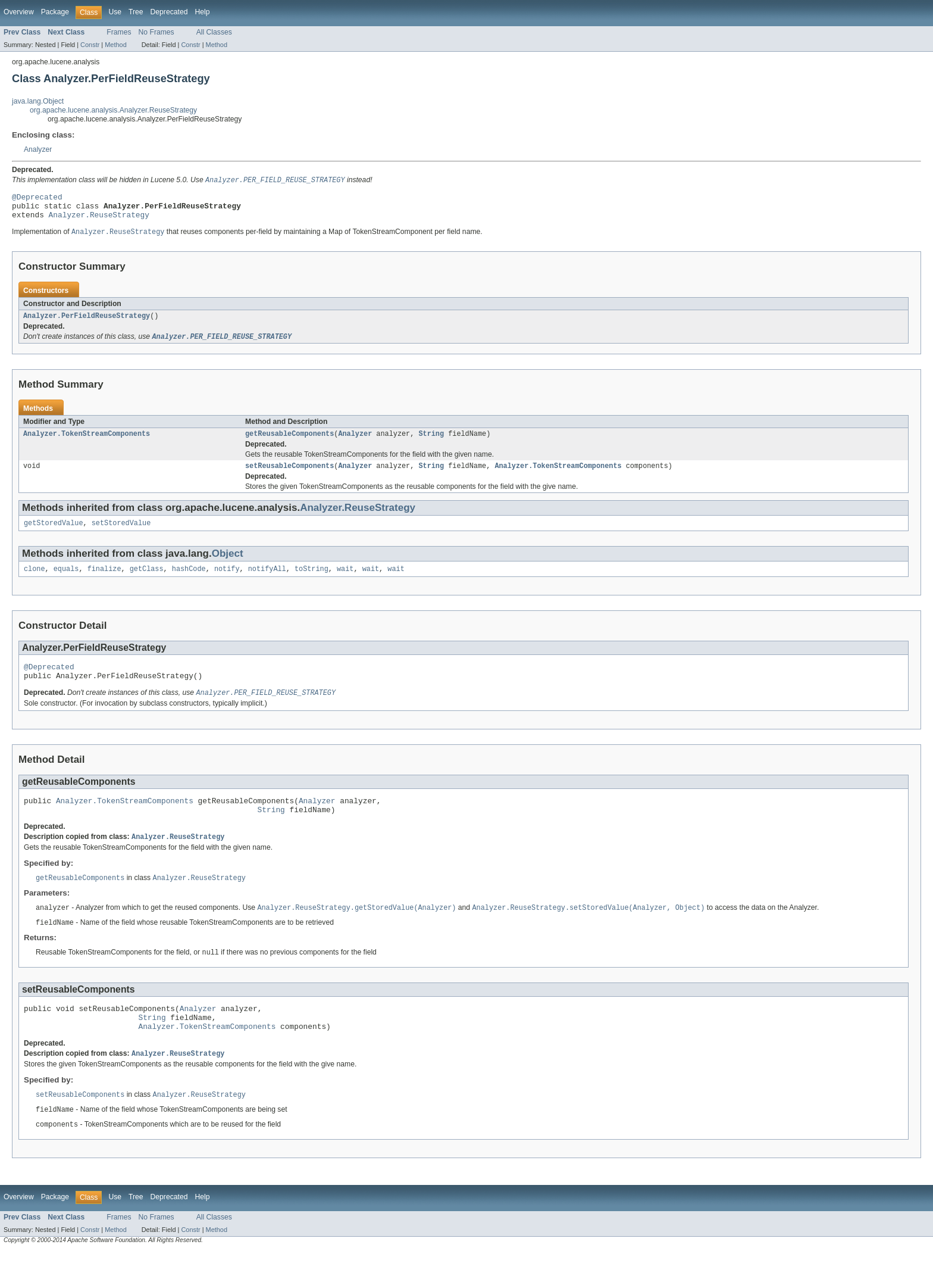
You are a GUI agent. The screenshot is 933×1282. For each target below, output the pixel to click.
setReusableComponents (289, 476)
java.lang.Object (38, 101)
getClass (147, 582)
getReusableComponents (289, 443)
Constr (89, 44)
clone (34, 582)
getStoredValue (53, 534)
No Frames (156, 32)
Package (55, 12)
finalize (104, 582)
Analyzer (38, 149)
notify (227, 582)
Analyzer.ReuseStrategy (99, 220)
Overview (19, 12)
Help (202, 12)
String (431, 443)
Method (115, 44)
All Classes (214, 32)
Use (114, 12)
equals (66, 582)
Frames (119, 32)
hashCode (189, 582)
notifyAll (267, 582)
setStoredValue (121, 534)
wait (345, 582)
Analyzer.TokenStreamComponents (86, 443)
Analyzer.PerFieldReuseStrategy (86, 323)
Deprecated (169, 12)
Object (227, 565)
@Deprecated (37, 199)
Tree (136, 12)
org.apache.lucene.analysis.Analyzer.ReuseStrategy (113, 110)
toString (311, 582)
